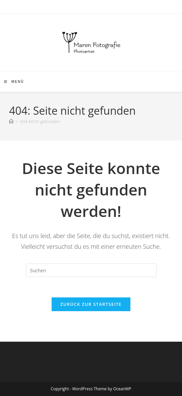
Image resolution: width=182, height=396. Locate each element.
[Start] (11, 121)
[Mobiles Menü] (14, 81)
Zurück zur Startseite (91, 304)
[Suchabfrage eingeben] (91, 270)
